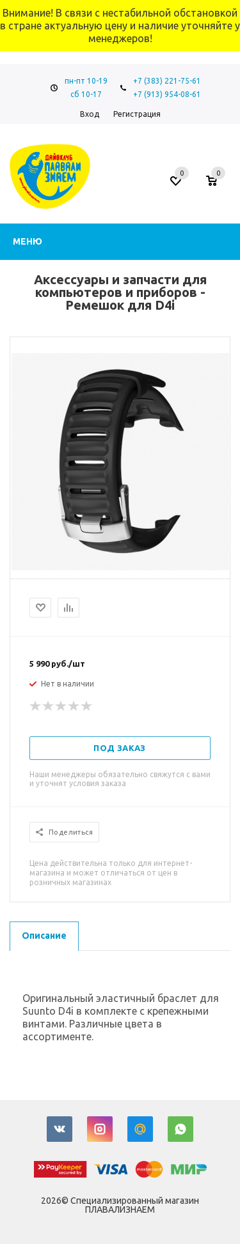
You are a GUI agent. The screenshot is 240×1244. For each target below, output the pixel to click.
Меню (27, 241)
